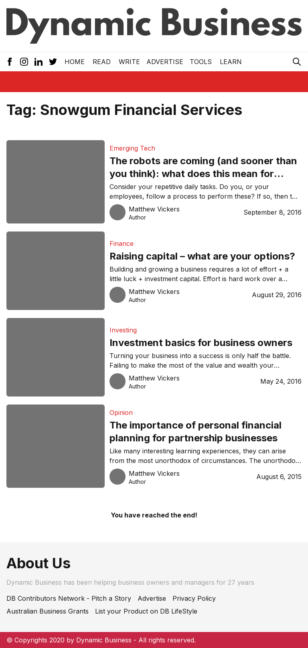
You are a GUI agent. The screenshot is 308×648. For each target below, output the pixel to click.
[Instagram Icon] (24, 61)
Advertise (164, 62)
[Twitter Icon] (53, 61)
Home (75, 62)
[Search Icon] (297, 61)
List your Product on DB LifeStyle (146, 611)
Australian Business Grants (47, 611)
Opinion (121, 413)
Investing (123, 330)
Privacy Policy (194, 598)
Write (129, 62)
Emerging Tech (132, 148)
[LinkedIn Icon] (38, 61)
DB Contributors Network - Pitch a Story (68, 598)
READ (102, 62)
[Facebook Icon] (9, 61)
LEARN (231, 62)
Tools (201, 62)
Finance (121, 243)
